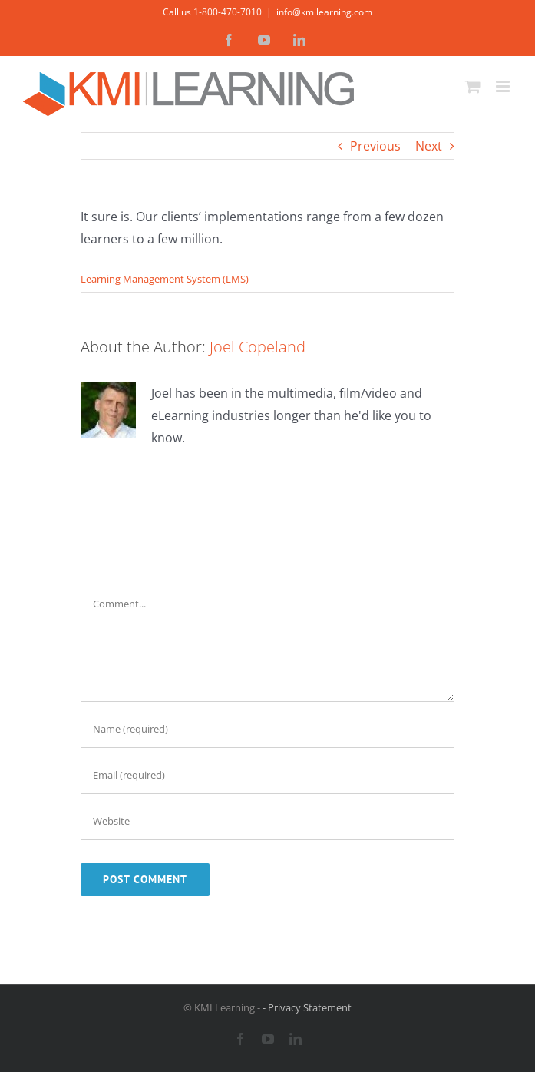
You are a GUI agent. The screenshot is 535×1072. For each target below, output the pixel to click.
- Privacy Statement (307, 1007)
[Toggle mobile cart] (473, 86)
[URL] (268, 821)
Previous (375, 145)
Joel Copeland (257, 346)
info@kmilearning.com (324, 11)
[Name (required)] (268, 729)
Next (428, 145)
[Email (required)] (268, 775)
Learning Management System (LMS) (165, 279)
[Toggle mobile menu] (504, 86)
